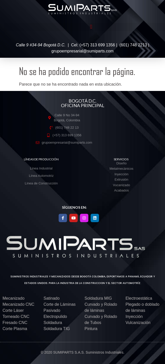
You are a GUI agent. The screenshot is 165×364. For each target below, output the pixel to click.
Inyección (134, 316)
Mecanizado (13, 298)
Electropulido (55, 316)
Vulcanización (138, 322)
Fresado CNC (15, 322)
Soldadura (53, 322)
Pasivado (52, 310)
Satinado (52, 298)
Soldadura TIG (57, 329)
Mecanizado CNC (18, 304)
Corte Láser (13, 310)
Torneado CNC (16, 316)
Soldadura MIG (98, 298)
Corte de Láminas (60, 304)
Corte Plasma (15, 329)
